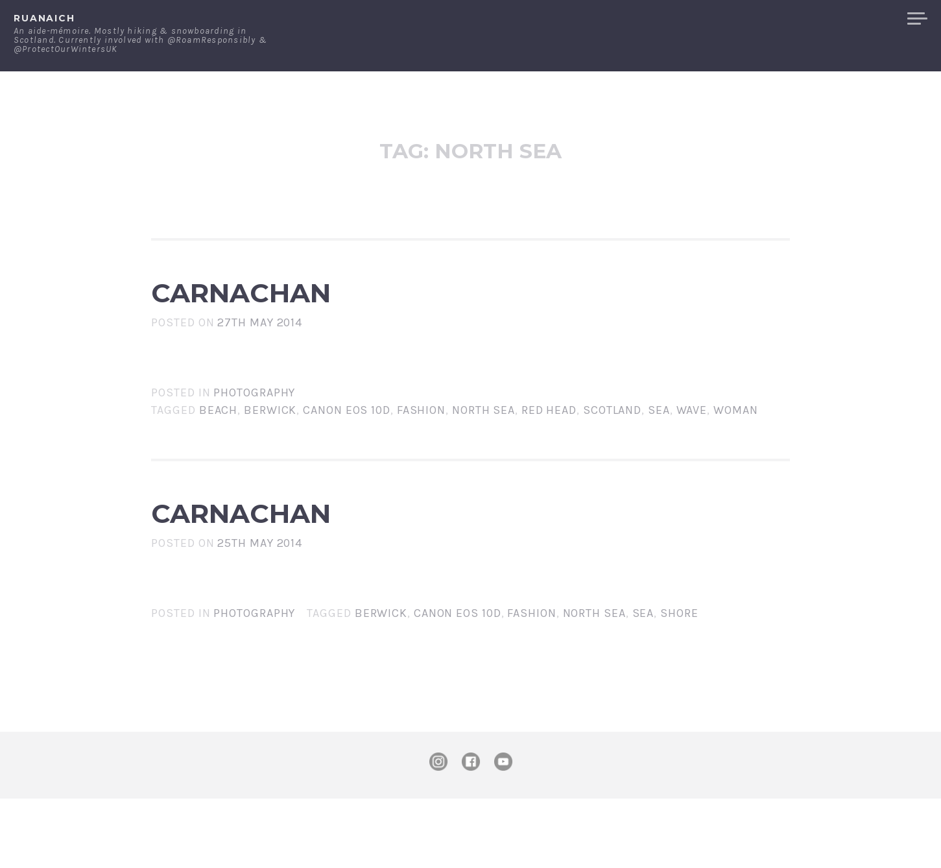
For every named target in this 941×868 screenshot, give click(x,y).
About (701, 19)
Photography (254, 430)
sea (659, 447)
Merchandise (848, 19)
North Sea (483, 447)
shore (679, 682)
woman (735, 447)
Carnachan (324, 311)
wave (692, 447)
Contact (763, 19)
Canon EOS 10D (346, 447)
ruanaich (44, 18)
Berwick (270, 447)
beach (218, 447)
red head (549, 447)
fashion (421, 447)
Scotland (612, 447)
